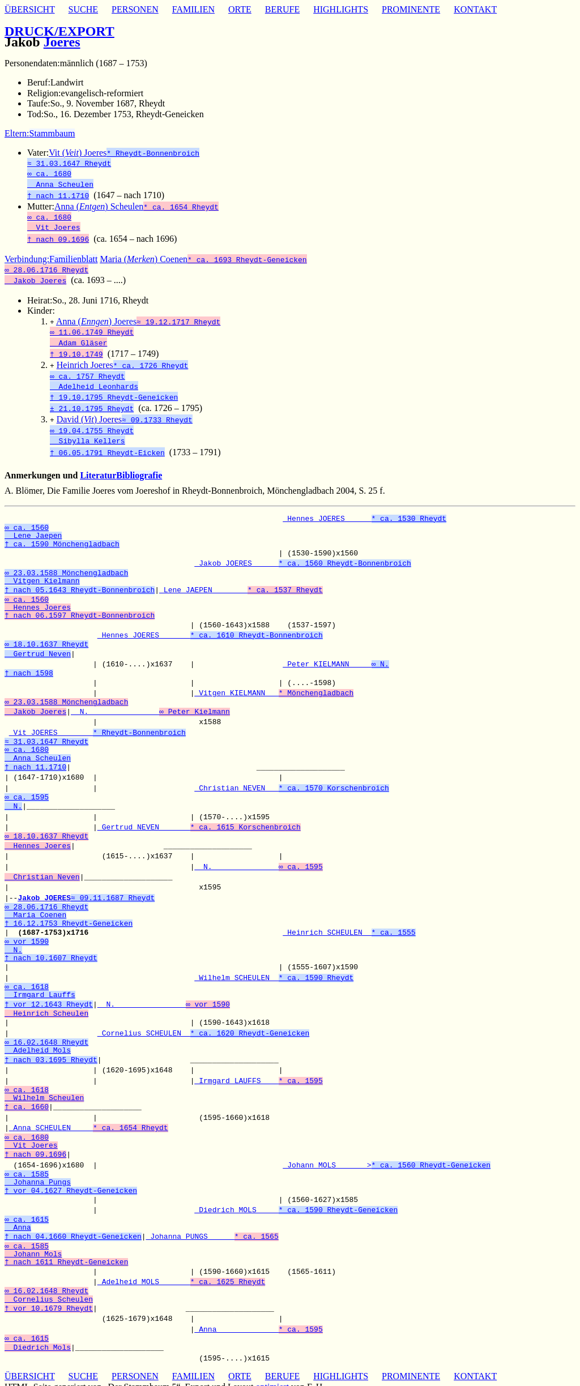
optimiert (272, 1375)
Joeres (62, 42)
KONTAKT (475, 9)
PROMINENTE (411, 9)
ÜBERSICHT (30, 9)
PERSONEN (135, 9)
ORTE (239, 9)
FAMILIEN (193, 9)
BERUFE (282, 9)
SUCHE (83, 9)
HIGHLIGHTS (340, 9)
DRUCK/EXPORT (59, 31)
